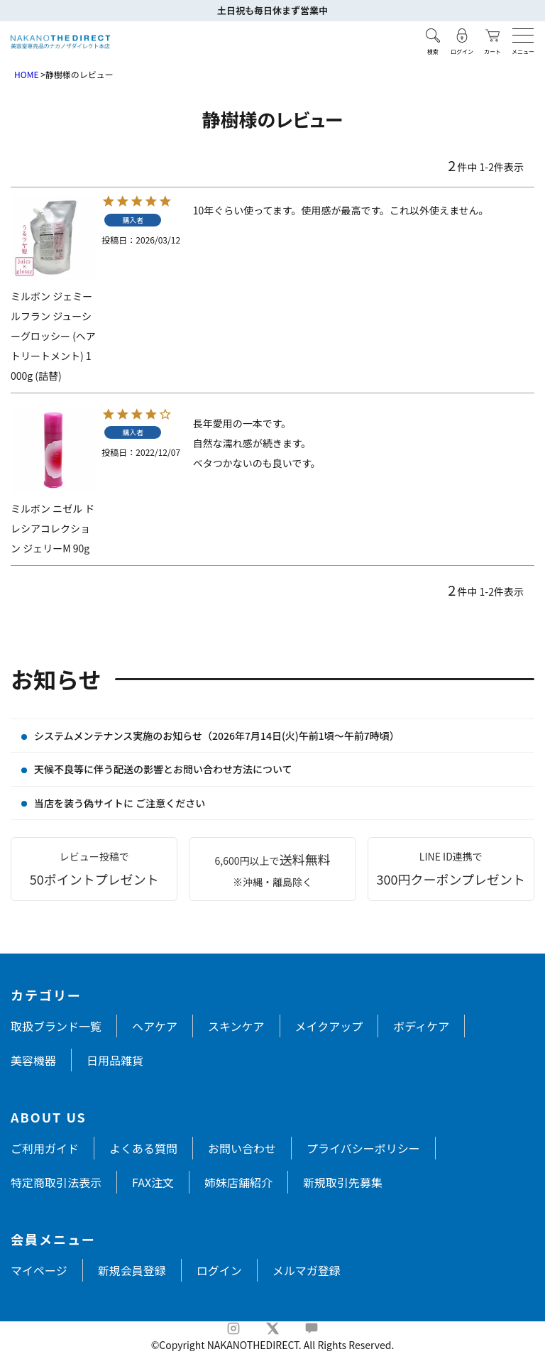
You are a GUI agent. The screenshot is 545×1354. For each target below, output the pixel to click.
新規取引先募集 (342, 1182)
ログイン (219, 1270)
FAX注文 (153, 1182)
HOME (26, 74)
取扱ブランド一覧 (56, 1025)
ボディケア (421, 1025)
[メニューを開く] (523, 35)
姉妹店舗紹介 (238, 1182)
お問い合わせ (242, 1148)
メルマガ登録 (306, 1270)
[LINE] (311, 1328)
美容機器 (33, 1060)
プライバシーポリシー (363, 1148)
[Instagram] (233, 1328)
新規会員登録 (132, 1270)
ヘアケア (154, 1025)
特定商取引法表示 (56, 1182)
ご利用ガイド (45, 1148)
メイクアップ (329, 1025)
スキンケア (236, 1025)
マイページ (39, 1270)
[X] (272, 1328)
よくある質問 (143, 1148)
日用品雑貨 (115, 1060)
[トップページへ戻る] (60, 42)
